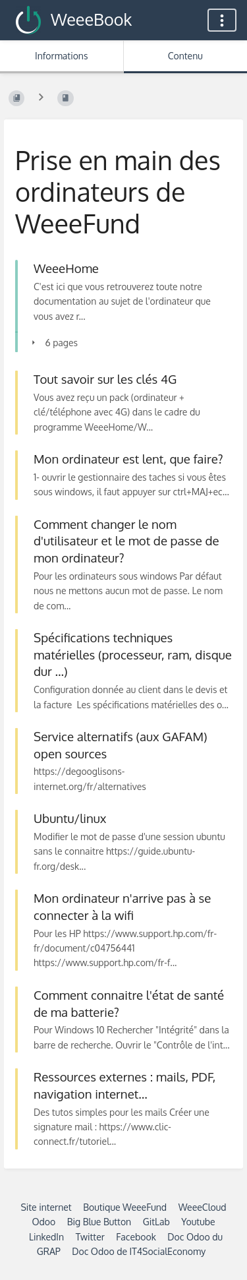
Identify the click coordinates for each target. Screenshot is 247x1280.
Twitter (90, 1236)
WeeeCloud (202, 1207)
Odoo (43, 1221)
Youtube (198, 1221)
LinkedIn (46, 1236)
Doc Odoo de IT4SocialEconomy (139, 1251)
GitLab (156, 1221)
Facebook (136, 1236)
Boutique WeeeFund (125, 1207)
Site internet (45, 1207)
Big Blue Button (99, 1221)
